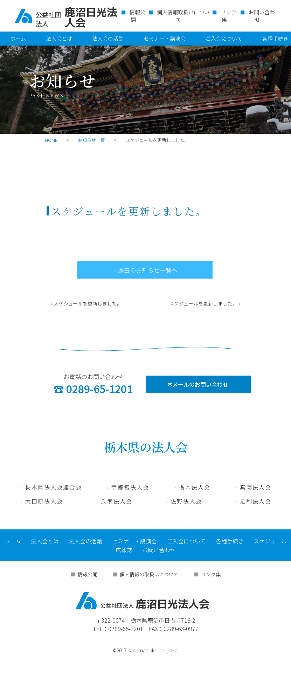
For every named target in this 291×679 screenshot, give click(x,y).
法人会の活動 (108, 38)
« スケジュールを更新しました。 (86, 303)
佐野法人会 (186, 501)
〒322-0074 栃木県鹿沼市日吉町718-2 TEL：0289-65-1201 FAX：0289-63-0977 (146, 624)
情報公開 (137, 15)
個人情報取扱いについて (183, 15)
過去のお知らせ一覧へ (148, 270)
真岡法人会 (255, 487)
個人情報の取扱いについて (149, 574)
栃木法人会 (194, 487)
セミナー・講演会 (165, 38)
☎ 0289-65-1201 (93, 388)
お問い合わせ (262, 15)
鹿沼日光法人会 (142, 600)
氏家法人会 (116, 501)
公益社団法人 (48, 19)
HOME (51, 140)
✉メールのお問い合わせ (198, 384)
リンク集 (228, 15)
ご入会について (224, 38)
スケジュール (270, 541)
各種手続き (230, 541)
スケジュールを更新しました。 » (205, 303)
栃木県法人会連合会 (53, 487)
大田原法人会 (44, 501)
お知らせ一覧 (91, 140)
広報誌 (124, 550)
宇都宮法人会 (130, 487)
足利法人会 (255, 501)
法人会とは (59, 38)
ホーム (18, 38)
